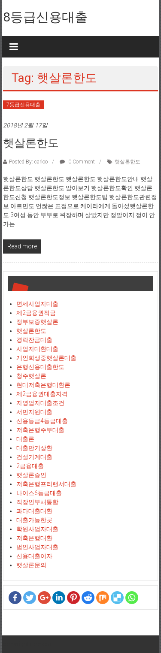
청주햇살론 (31, 375)
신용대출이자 (34, 556)
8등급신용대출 (45, 16)
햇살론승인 (31, 475)
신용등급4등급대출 (42, 420)
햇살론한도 (31, 142)
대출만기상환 (34, 447)
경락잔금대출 (34, 339)
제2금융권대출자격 (42, 393)
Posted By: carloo (28, 162)
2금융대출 (30, 466)
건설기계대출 (34, 456)
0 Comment (77, 162)
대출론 (25, 438)
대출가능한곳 (34, 520)
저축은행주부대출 (40, 429)
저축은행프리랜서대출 (46, 484)
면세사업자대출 (37, 303)
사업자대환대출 (37, 348)
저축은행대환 (34, 538)
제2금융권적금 (36, 312)
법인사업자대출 (37, 547)
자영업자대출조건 (40, 402)
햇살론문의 (31, 565)
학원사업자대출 (37, 529)
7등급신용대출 (23, 105)
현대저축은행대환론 (43, 384)
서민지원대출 (34, 411)
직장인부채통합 (37, 502)
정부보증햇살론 (37, 321)
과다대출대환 (34, 511)
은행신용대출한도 (40, 366)
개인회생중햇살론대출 (46, 357)
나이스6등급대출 (39, 493)
